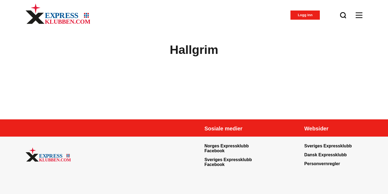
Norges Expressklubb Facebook (227, 148)
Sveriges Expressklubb (328, 146)
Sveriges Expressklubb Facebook (228, 162)
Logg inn (305, 15)
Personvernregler (322, 163)
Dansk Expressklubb (325, 155)
